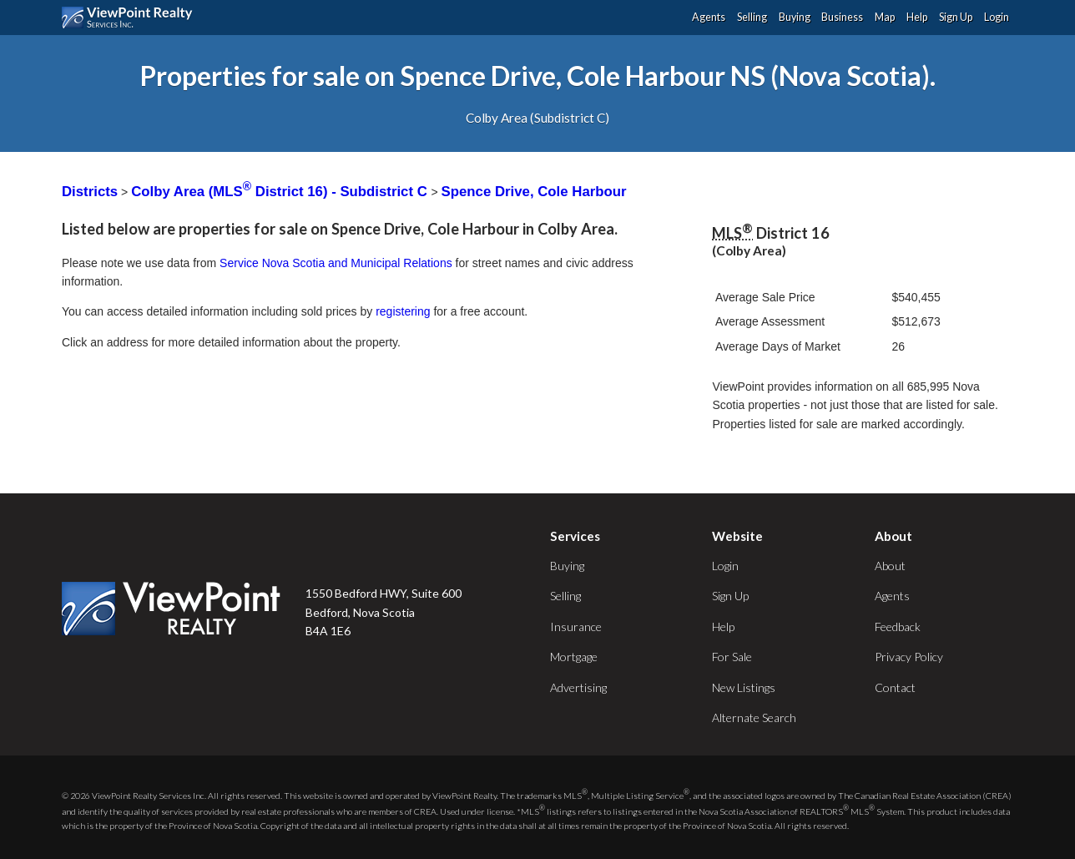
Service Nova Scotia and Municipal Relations (336, 263)
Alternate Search (754, 717)
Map (885, 17)
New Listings (743, 687)
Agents (708, 17)
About (890, 565)
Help (916, 17)
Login (996, 17)
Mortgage (574, 656)
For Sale (732, 656)
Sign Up (955, 17)
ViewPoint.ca (131, 17)
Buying (794, 17)
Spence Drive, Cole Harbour (534, 192)
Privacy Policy (909, 656)
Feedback (898, 626)
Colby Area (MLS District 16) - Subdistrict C (281, 192)
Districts (90, 192)
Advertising (578, 687)
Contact (895, 687)
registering (403, 311)
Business (842, 17)
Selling (752, 17)
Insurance (576, 626)
